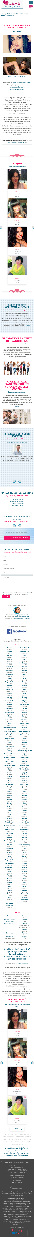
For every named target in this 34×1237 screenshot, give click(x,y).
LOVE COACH (27, 1134)
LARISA (17, 278)
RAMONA (17, 220)
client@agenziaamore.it (22, 616)
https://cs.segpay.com (17, 1195)
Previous (14, 481)
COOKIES (16, 1139)
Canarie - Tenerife (9, 919)
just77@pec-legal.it (17, 1188)
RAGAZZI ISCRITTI (19, 1136)
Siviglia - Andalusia (9, 923)
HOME (5, 1134)
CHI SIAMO (10, 1134)
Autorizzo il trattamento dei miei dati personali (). (17, 592)
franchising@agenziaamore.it (21, 618)
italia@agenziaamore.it (17, 89)
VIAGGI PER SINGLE (25, 1141)
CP (27, 1139)
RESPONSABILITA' (17, 1224)
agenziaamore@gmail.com (17, 87)
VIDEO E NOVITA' (15, 1141)
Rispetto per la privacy (17, 501)
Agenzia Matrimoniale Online (21, 83)
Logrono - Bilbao (9, 921)
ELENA (17, 249)
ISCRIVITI (20, 1134)
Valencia (9, 918)
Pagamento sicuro (17, 499)
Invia (6, 597)
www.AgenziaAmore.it (9, 1219)
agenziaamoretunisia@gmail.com (17, 142)
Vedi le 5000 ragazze (17, 1129)
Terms (27, 594)
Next (19, 481)
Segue (28, 325)
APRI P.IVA (23, 1139)
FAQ (16, 1134)
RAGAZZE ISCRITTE (8, 1136)
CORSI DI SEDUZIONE (17, 1144)
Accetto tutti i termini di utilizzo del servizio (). (16, 594)
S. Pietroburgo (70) (24, 925)
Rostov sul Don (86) (24, 927)
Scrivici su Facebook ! (22, 963)
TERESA (17, 191)
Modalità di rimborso (17, 503)
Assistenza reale (17, 506)
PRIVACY (11, 1139)
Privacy (29, 592)
